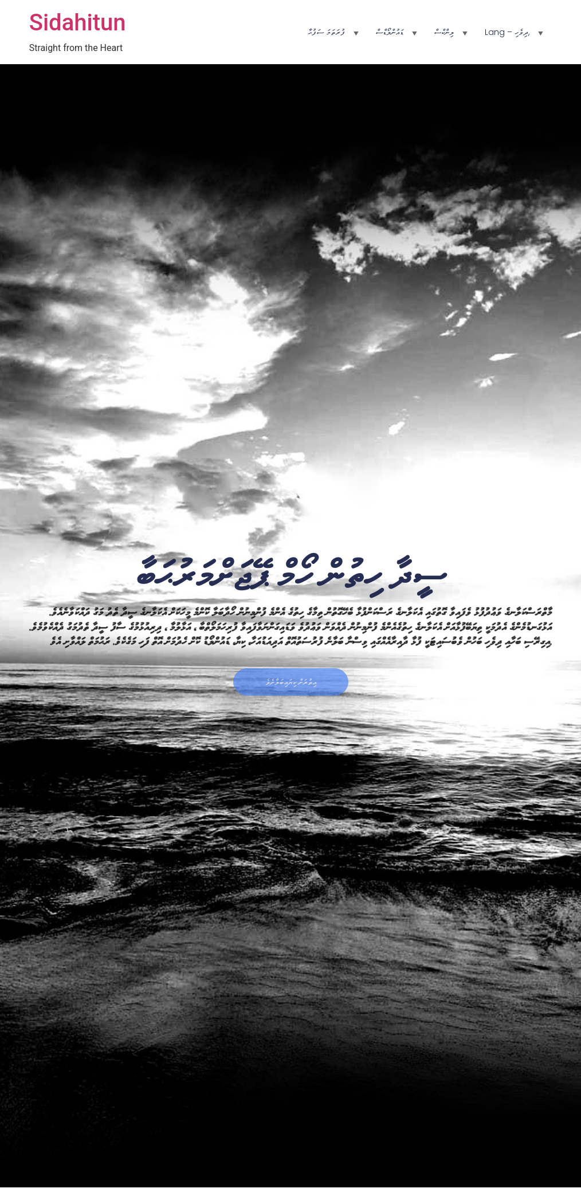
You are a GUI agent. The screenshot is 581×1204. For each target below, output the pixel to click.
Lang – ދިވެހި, (507, 32)
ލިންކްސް (444, 32)
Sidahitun (77, 22)
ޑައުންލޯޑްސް (389, 32)
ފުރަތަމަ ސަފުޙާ (326, 32)
